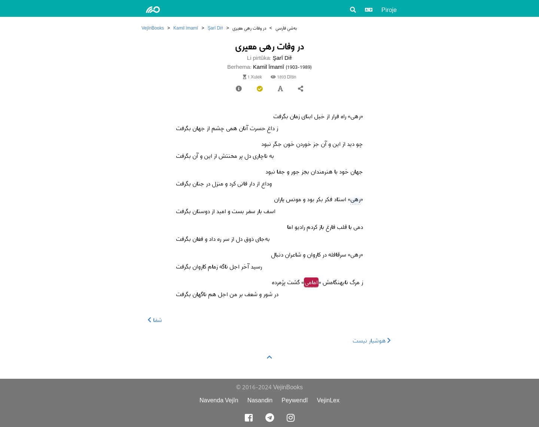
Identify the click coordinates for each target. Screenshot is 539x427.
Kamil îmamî (185, 27)
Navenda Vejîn (219, 400)
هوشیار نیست (372, 340)
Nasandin (260, 400)
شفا (155, 320)
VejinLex (328, 400)
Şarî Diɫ (215, 27)
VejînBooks (152, 27)
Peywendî (294, 400)
